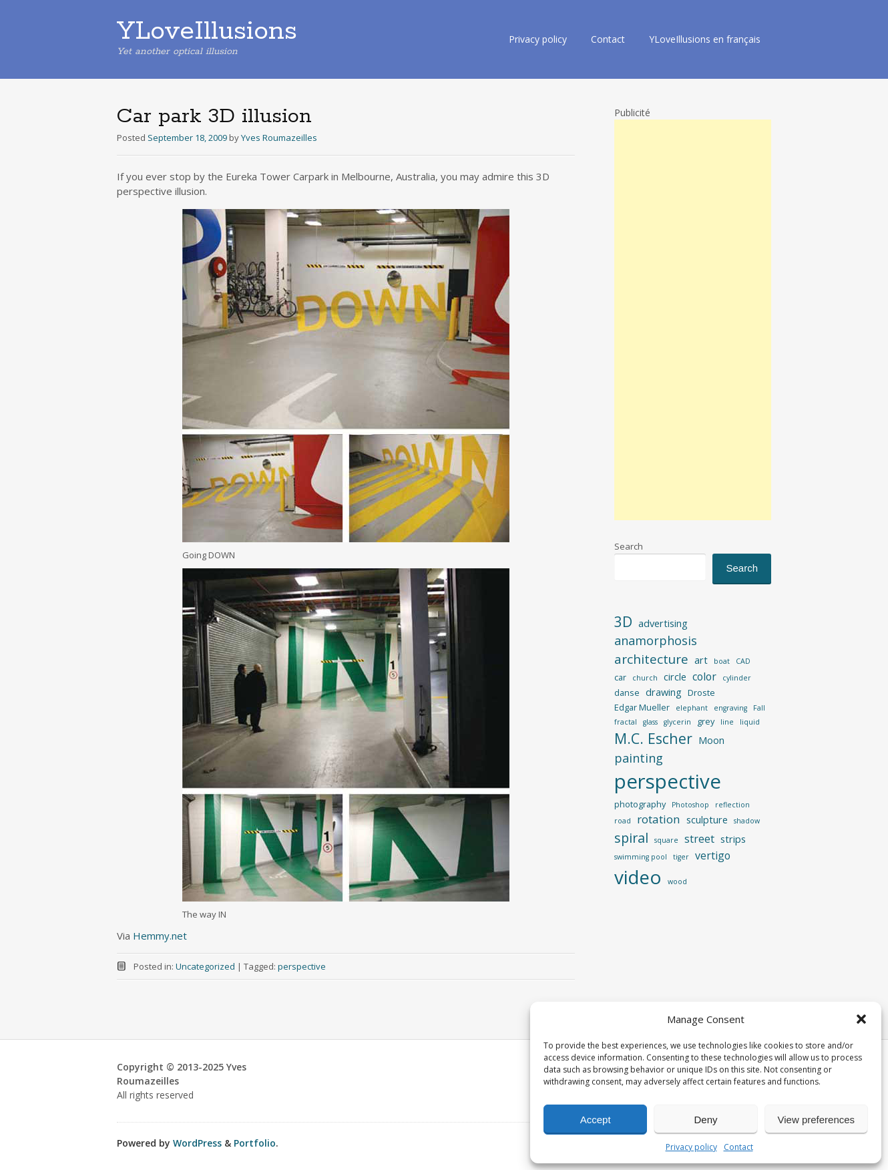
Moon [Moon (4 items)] (711, 740)
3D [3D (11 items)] (623, 621)
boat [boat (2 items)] (722, 661)
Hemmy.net (160, 935)
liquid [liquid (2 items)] (750, 722)
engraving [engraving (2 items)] (730, 708)
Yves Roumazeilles (279, 138)
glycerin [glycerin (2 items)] (677, 722)
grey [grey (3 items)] (705, 721)
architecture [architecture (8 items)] (651, 659)
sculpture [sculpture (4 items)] (707, 819)
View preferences (816, 1119)
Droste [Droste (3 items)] (701, 693)
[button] (861, 1019)
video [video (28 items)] (638, 877)
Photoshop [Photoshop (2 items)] (690, 804)
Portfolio (255, 1143)
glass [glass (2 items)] (650, 722)
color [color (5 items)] (704, 676)
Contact (738, 1147)
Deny (705, 1119)
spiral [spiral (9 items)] (631, 838)
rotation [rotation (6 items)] (658, 819)
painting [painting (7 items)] (638, 758)
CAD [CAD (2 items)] (743, 661)
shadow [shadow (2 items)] (747, 820)
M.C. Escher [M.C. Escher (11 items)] (653, 738)
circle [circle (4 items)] (675, 676)
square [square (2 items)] (666, 840)
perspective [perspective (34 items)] (667, 781)
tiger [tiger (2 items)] (681, 856)
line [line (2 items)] (727, 722)
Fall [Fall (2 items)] (759, 708)
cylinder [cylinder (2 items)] (736, 677)
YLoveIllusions (207, 31)
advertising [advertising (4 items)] (663, 623)
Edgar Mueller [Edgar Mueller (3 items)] (642, 707)
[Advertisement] (692, 320)
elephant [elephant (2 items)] (692, 708)
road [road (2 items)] (622, 820)
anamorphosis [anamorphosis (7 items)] (655, 640)
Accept (595, 1119)
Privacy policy (691, 1147)
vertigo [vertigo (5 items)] (712, 855)
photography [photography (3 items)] (640, 804)
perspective (302, 966)
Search (628, 546)
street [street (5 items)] (699, 838)
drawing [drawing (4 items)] (664, 692)
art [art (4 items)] (701, 659)
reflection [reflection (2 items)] (732, 804)
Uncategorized (205, 966)
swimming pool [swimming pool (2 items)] (640, 856)
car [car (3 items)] (620, 677)
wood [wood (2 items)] (677, 881)
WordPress (197, 1143)
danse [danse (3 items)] (627, 693)
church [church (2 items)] (645, 677)
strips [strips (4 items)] (733, 838)
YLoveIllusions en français (704, 39)
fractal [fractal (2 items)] (625, 722)
